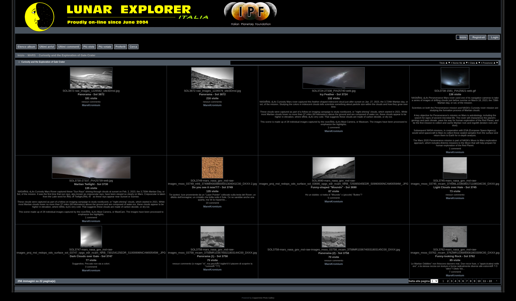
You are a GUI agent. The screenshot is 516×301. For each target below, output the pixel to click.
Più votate (104, 46)
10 (479, 281)
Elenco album (26, 46)
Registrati (479, 37)
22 (490, 281)
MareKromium (91, 105)
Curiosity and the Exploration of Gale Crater (67, 55)
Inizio (462, 37)
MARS (32, 55)
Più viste (88, 46)
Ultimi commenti (68, 46)
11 (484, 281)
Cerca (133, 46)
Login (494, 37)
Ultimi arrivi (46, 46)
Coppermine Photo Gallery (263, 298)
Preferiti (120, 46)
